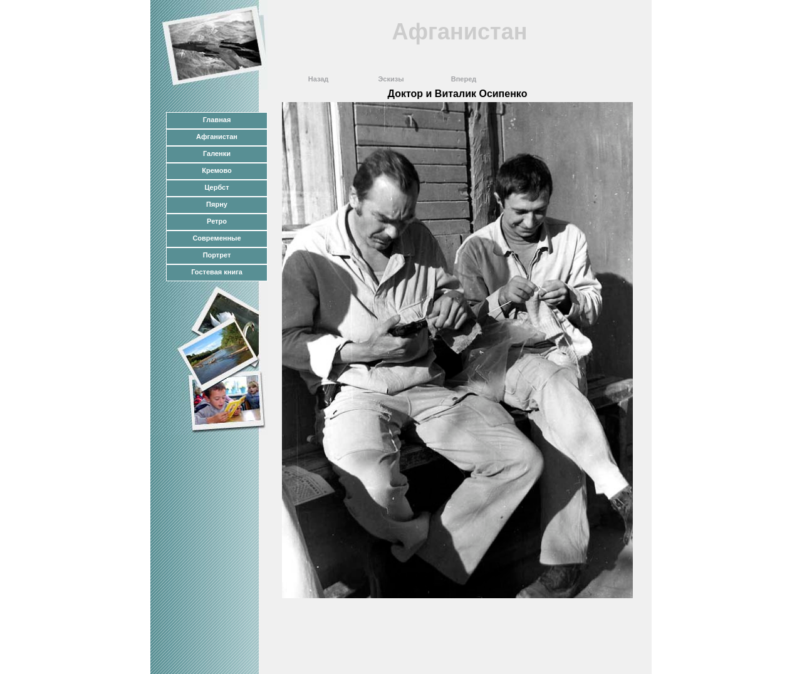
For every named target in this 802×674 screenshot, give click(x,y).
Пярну (216, 204)
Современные (216, 238)
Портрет (217, 255)
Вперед (464, 79)
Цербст (216, 187)
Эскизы (391, 79)
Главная (217, 119)
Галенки (217, 153)
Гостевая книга (216, 272)
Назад (318, 79)
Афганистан (216, 136)
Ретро (217, 221)
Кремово (216, 170)
